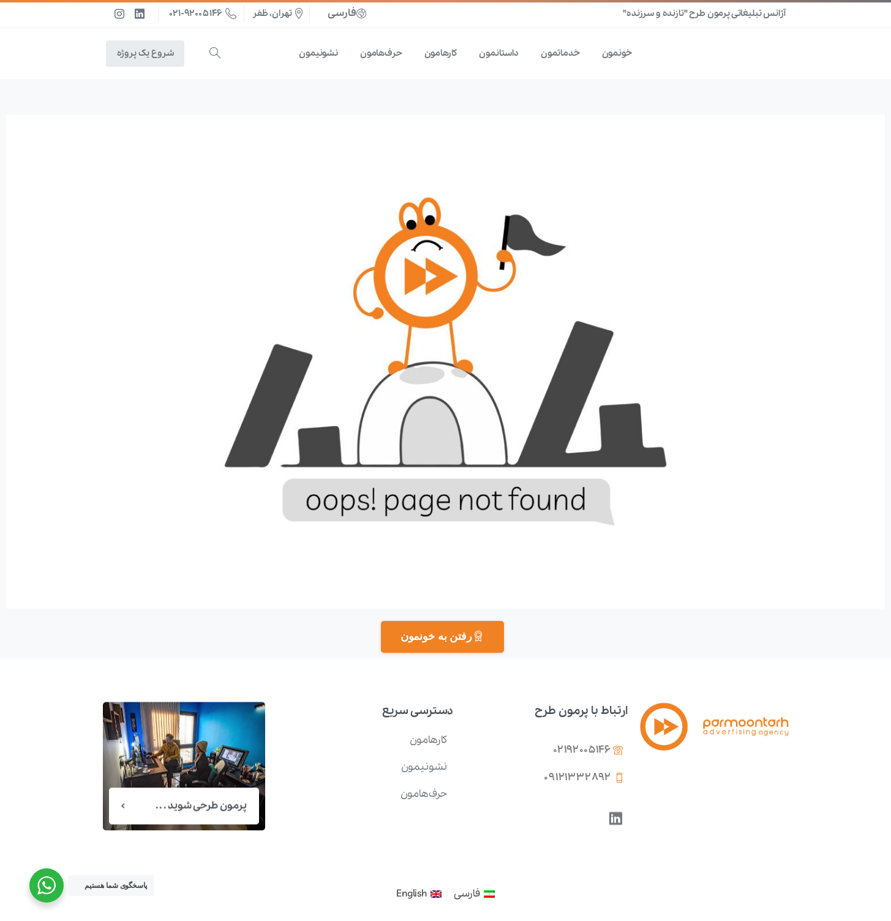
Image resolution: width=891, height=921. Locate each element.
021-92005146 (202, 13)
